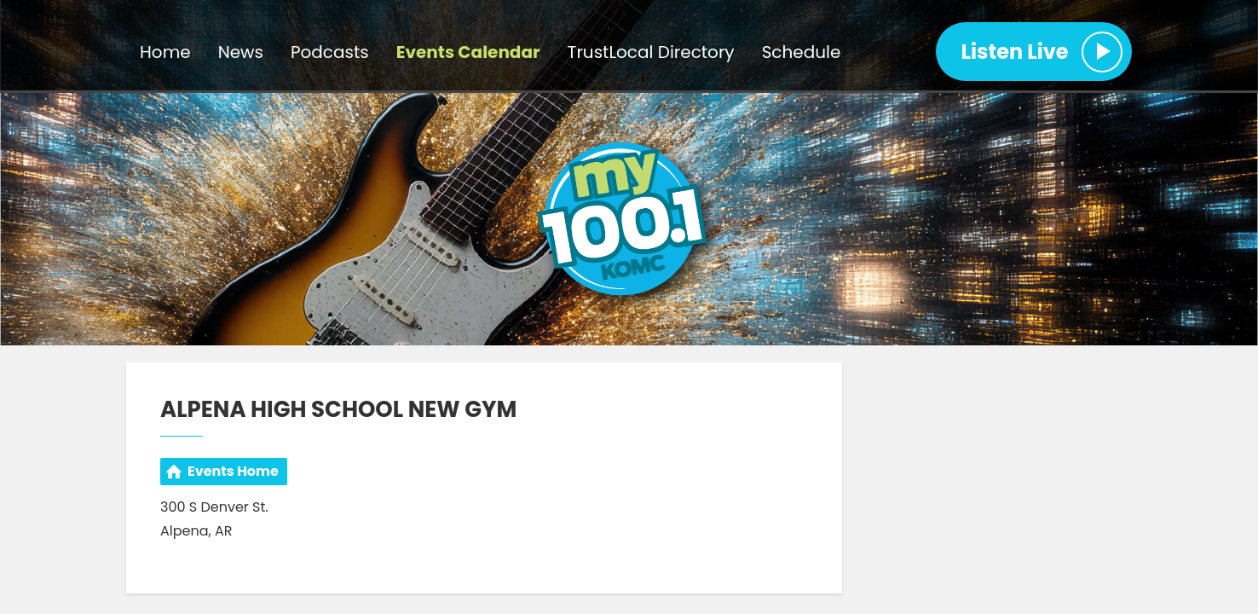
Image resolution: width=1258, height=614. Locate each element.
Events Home (233, 471)
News (240, 52)
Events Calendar (468, 52)
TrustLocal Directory (651, 52)
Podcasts (330, 52)
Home (165, 52)
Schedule (801, 52)
